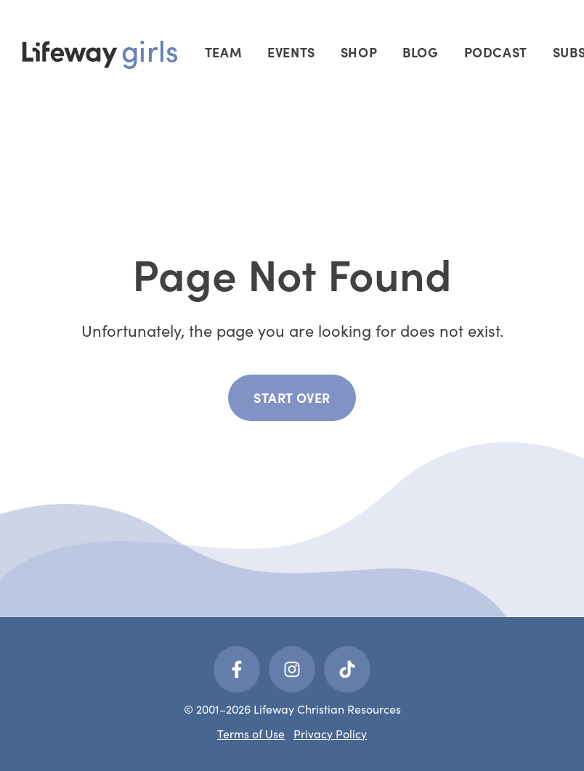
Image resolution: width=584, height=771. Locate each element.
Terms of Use (251, 733)
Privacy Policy (330, 733)
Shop (359, 52)
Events (291, 52)
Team (223, 52)
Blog (420, 52)
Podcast (495, 52)
